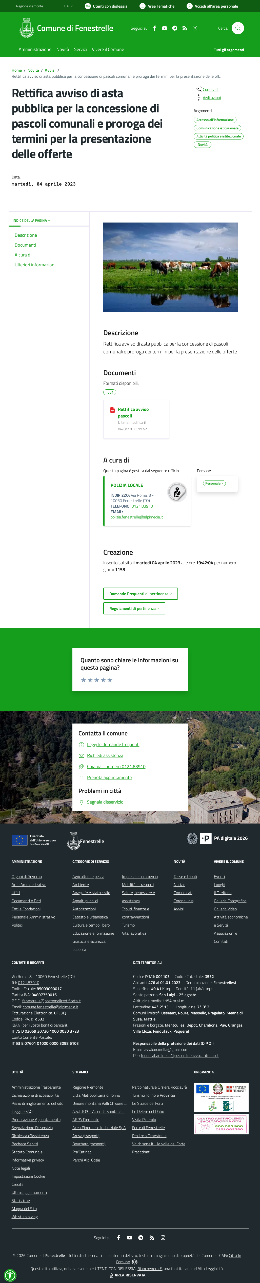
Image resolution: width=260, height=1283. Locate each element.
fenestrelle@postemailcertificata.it (51, 1001)
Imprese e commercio (140, 876)
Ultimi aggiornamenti (29, 1192)
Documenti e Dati (26, 901)
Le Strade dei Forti (147, 1103)
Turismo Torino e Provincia (153, 1095)
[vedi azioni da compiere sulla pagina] (208, 97)
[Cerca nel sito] (238, 28)
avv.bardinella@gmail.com (166, 1049)
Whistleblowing (25, 1217)
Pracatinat (141, 1152)
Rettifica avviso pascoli (133, 412)
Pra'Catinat (81, 1152)
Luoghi (219, 884)
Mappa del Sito (24, 1209)
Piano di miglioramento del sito (37, 1103)
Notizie (179, 884)
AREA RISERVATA (127, 1275)
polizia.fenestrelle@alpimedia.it (137, 517)
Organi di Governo (27, 876)
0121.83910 (142, 506)
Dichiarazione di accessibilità (35, 1095)
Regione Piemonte (87, 1087)
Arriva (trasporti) (85, 1136)
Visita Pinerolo (144, 1119)
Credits (17, 1184)
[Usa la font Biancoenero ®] (106, 6)
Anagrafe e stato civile (91, 893)
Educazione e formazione (93, 933)
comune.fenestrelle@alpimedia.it (50, 1007)
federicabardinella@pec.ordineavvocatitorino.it (180, 1055)
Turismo (128, 925)
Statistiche (21, 1200)
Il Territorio (222, 893)
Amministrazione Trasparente (36, 1087)
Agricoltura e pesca (88, 876)
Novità (33, 70)
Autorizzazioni (84, 909)
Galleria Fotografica (230, 901)
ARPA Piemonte (85, 1119)
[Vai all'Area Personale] (212, 6)
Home (17, 70)
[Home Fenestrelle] (67, 28)
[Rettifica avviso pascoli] (112, 409)
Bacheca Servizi (25, 1144)
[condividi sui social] (206, 89)
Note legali (21, 1168)
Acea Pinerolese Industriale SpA (99, 1128)
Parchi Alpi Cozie (86, 1160)
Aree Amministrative (29, 884)
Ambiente (80, 884)
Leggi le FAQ (22, 1111)
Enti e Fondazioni (26, 909)
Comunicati (183, 893)
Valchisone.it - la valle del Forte (158, 1144)
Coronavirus (183, 901)
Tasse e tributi (185, 876)
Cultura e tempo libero (91, 925)
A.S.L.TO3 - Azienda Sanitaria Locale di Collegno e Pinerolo (121, 1111)
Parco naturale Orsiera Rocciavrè (159, 1087)
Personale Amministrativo (33, 917)
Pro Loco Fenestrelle (149, 1136)
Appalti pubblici (85, 901)
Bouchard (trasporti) (89, 1144)
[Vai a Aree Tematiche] (157, 6)
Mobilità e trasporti (138, 884)
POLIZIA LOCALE (127, 485)
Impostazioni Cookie (28, 1176)
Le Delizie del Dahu (148, 1111)
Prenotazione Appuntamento (36, 1119)
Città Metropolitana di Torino (96, 1095)
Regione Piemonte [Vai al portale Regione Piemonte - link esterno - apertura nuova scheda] (29, 6)
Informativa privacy (28, 1160)
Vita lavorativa (134, 933)
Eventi (219, 876)
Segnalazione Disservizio (32, 1128)
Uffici (16, 893)
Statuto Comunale (27, 1152)
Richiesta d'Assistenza (30, 1136)
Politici (17, 925)
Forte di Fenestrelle (148, 1128)
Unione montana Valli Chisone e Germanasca (110, 1103)
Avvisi (50, 70)
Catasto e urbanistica (90, 917)
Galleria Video (225, 909)
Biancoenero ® (149, 1269)
